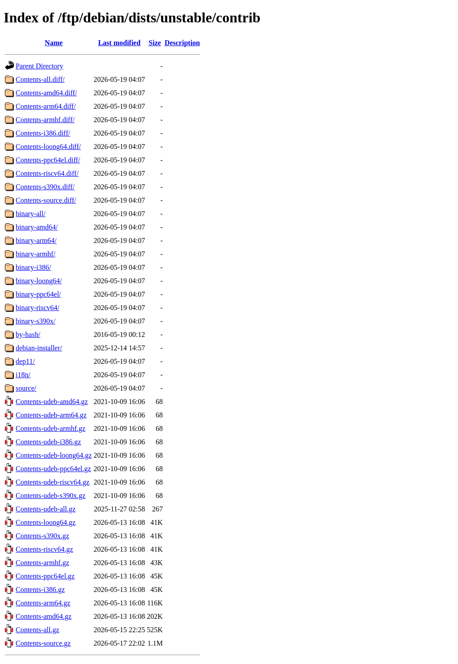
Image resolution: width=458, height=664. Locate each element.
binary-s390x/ (35, 321)
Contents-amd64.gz (44, 616)
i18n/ (23, 375)
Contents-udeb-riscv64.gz (52, 482)
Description (182, 43)
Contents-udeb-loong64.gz (54, 455)
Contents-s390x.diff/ (45, 187)
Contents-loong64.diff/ (48, 146)
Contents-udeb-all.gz (46, 509)
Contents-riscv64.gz (44, 549)
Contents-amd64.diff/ (46, 93)
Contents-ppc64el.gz (45, 576)
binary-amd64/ (37, 227)
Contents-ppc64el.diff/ (48, 160)
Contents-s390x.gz (42, 536)
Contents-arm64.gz (43, 603)
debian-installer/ (39, 348)
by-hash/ (28, 334)
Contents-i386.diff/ (43, 133)
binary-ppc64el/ (38, 294)
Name (54, 43)
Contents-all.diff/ (40, 79)
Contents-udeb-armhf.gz (50, 428)
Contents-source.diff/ (46, 200)
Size (154, 43)
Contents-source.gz (43, 643)
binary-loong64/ (39, 281)
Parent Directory (39, 66)
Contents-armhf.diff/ (45, 119)
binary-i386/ (33, 267)
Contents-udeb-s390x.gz (50, 495)
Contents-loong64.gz (46, 522)
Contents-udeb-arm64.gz (51, 415)
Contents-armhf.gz (42, 562)
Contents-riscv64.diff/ (47, 173)
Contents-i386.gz (40, 589)
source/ (26, 388)
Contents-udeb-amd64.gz (52, 401)
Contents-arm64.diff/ (46, 106)
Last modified (119, 43)
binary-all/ (31, 213)
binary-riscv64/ (37, 307)
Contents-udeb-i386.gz (48, 442)
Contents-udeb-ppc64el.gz (53, 468)
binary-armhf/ (35, 254)
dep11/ (25, 361)
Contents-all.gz (37, 630)
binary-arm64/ (36, 240)
